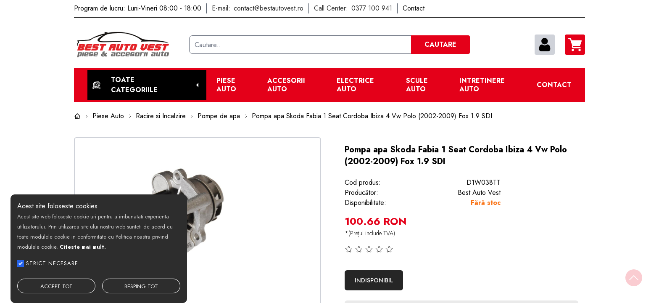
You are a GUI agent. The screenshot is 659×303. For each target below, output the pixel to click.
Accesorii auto (286, 85)
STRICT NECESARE (52, 263)
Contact (554, 85)
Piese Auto (226, 85)
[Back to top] (633, 277)
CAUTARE (440, 44)
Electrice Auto (355, 85)
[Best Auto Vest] (128, 44)
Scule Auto (417, 85)
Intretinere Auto (482, 85)
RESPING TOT (141, 286)
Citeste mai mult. (83, 247)
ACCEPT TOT (56, 286)
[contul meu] (544, 44)
